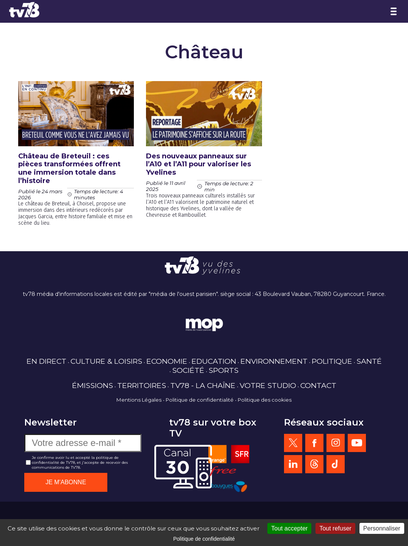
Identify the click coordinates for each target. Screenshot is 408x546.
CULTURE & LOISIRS (106, 361)
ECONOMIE (166, 361)
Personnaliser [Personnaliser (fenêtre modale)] (381, 528)
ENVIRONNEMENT (274, 361)
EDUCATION (213, 361)
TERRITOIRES (141, 385)
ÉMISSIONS (92, 385)
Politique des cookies (265, 400)
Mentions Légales (139, 400)
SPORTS (224, 370)
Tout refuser (335, 528)
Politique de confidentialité (200, 400)
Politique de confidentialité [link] (204, 539)
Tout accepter (289, 528)
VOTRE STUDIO (268, 385)
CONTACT (318, 385)
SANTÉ (369, 361)
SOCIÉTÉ (188, 370)
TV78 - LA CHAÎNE (202, 385)
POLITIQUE (332, 361)
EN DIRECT (46, 361)
